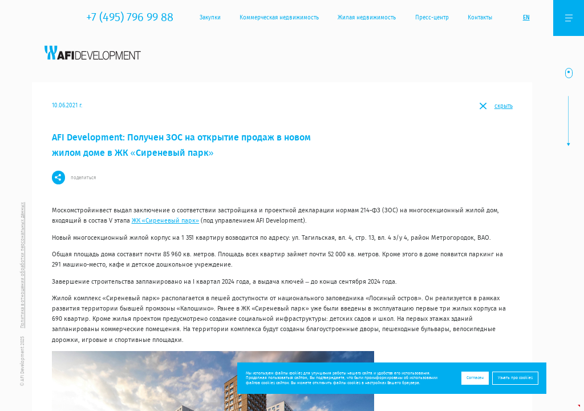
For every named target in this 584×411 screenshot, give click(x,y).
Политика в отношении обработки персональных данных (22, 265)
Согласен (475, 377)
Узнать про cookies (515, 377)
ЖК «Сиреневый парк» (166, 220)
